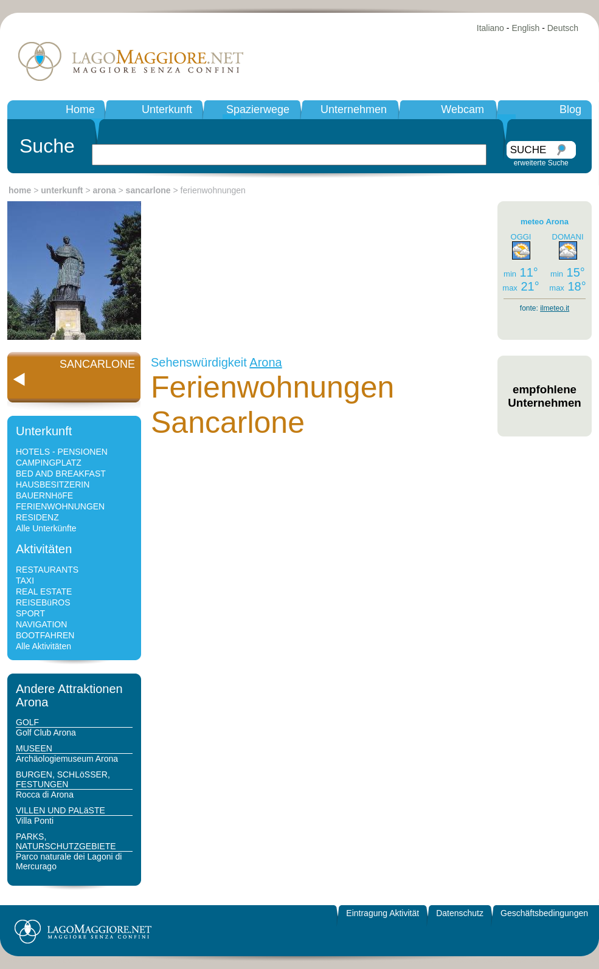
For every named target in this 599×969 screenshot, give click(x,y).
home (20, 190)
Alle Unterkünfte (46, 528)
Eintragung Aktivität (382, 913)
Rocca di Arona (45, 794)
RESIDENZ (37, 517)
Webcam (462, 109)
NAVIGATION (41, 624)
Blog (570, 109)
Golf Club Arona (46, 732)
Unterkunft (167, 109)
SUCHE (528, 150)
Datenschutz (459, 913)
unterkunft (62, 190)
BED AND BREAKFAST (61, 473)
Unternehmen (353, 109)
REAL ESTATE (44, 591)
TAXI (25, 580)
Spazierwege (257, 109)
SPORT (30, 613)
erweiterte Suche (541, 163)
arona (104, 190)
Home (80, 109)
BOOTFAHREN (45, 635)
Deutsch (562, 28)
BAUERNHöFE (44, 495)
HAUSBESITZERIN (52, 484)
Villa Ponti (35, 821)
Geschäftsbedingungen (544, 913)
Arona (265, 362)
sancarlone (148, 190)
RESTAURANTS (47, 569)
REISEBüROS (43, 602)
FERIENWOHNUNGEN (60, 506)
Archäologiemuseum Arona (67, 759)
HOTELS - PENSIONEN (62, 452)
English (525, 28)
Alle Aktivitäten (43, 646)
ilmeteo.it (554, 308)
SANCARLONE (97, 364)
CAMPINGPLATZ (48, 462)
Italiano (490, 28)
